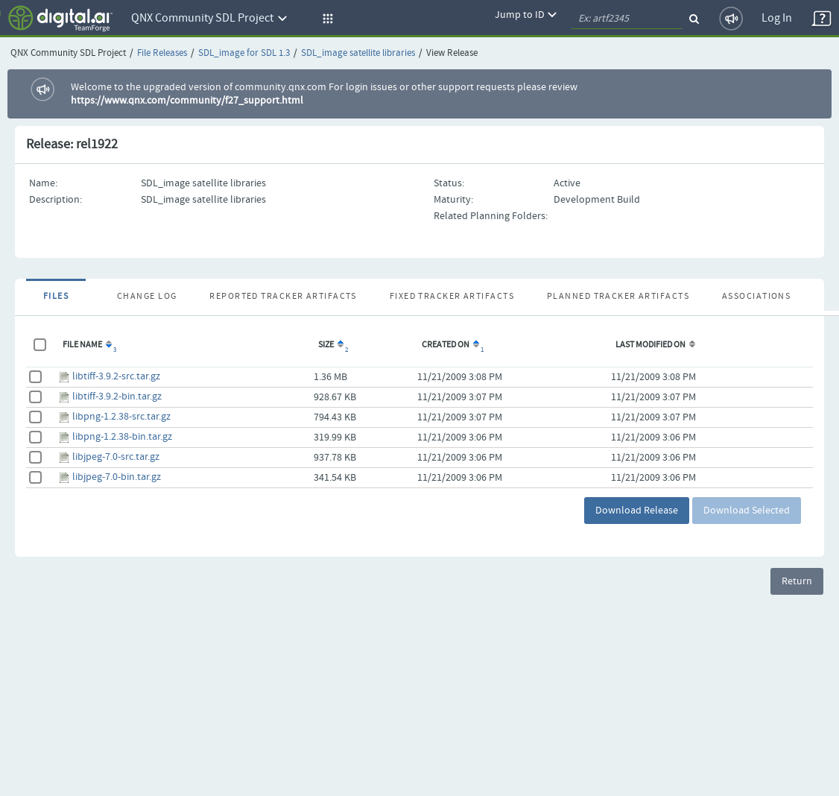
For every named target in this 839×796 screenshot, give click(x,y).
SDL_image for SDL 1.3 (244, 53)
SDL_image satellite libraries (358, 53)
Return (797, 581)
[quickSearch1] (627, 18)
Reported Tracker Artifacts (282, 297)
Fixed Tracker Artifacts (452, 297)
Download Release (636, 510)
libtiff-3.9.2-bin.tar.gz (117, 396)
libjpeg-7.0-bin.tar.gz (116, 477)
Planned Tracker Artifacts (618, 297)
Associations (756, 297)
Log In (777, 18)
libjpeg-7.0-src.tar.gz (115, 457)
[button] (325, 18)
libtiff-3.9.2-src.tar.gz (116, 376)
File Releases (162, 53)
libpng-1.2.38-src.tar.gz (121, 416)
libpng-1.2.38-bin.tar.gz (122, 436)
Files (56, 297)
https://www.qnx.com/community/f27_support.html (187, 100)
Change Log (147, 297)
